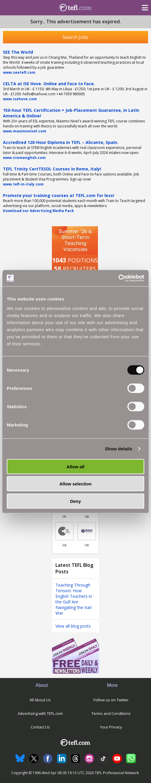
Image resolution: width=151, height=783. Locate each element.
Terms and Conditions (111, 713)
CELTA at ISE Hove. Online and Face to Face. (49, 83)
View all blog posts (73, 626)
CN (64, 516)
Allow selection (75, 483)
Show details (118, 448)
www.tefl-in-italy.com (23, 184)
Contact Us (40, 727)
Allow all (76, 466)
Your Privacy (111, 727)
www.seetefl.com (19, 72)
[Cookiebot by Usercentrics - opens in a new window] (118, 278)
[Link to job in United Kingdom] (64, 531)
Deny (75, 500)
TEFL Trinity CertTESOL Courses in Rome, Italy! (52, 169)
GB (87, 516)
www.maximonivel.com (24, 131)
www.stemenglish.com (24, 157)
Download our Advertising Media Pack (38, 210)
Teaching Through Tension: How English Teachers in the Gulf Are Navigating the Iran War (73, 599)
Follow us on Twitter (111, 699)
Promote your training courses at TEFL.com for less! (58, 195)
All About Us (40, 699)
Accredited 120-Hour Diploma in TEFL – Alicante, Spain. (60, 142)
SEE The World (18, 52)
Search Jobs (75, 37)
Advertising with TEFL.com (40, 713)
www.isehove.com (20, 98)
